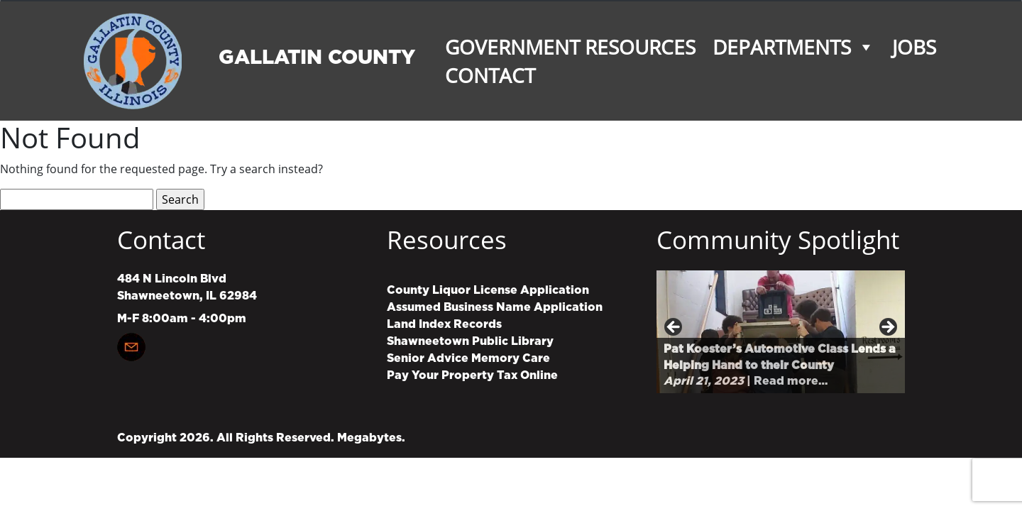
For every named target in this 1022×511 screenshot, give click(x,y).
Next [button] (887, 328)
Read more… (791, 381)
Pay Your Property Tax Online (472, 375)
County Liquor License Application (488, 290)
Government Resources (570, 46)
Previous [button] (674, 328)
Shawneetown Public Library (470, 341)
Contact (490, 75)
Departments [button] (794, 46)
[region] (780, 331)
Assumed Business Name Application (495, 307)
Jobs (914, 46)
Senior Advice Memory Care (468, 358)
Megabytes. (371, 438)
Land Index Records (444, 324)
